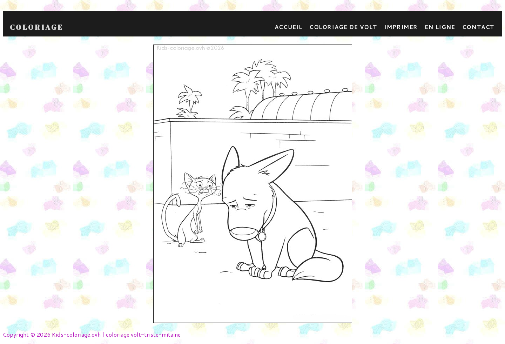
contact (478, 27)
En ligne (440, 27)
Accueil (288, 27)
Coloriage (36, 27)
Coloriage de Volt (343, 27)
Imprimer (401, 27)
